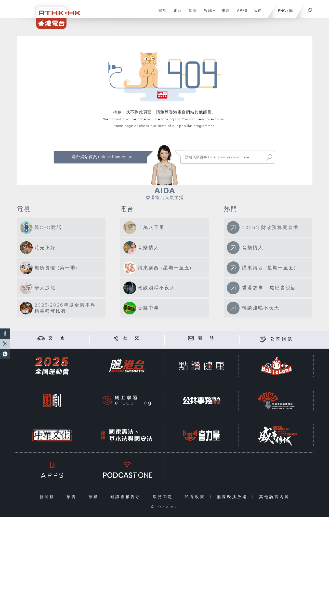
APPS (240, 13)
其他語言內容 (274, 497)
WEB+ (207, 13)
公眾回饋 (282, 339)
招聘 (73, 497)
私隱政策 (196, 497)
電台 (176, 13)
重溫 (224, 13)
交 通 (57, 338)
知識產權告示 (126, 497)
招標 (94, 497)
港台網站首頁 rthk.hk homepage (102, 157)
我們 (256, 13)
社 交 (132, 338)
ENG (282, 11)
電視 (160, 13)
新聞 (191, 13)
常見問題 (164, 497)
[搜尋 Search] (223, 157)
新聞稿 (48, 497)
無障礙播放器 (233, 497)
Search (269, 157)
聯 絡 (207, 338)
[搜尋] (310, 9)
